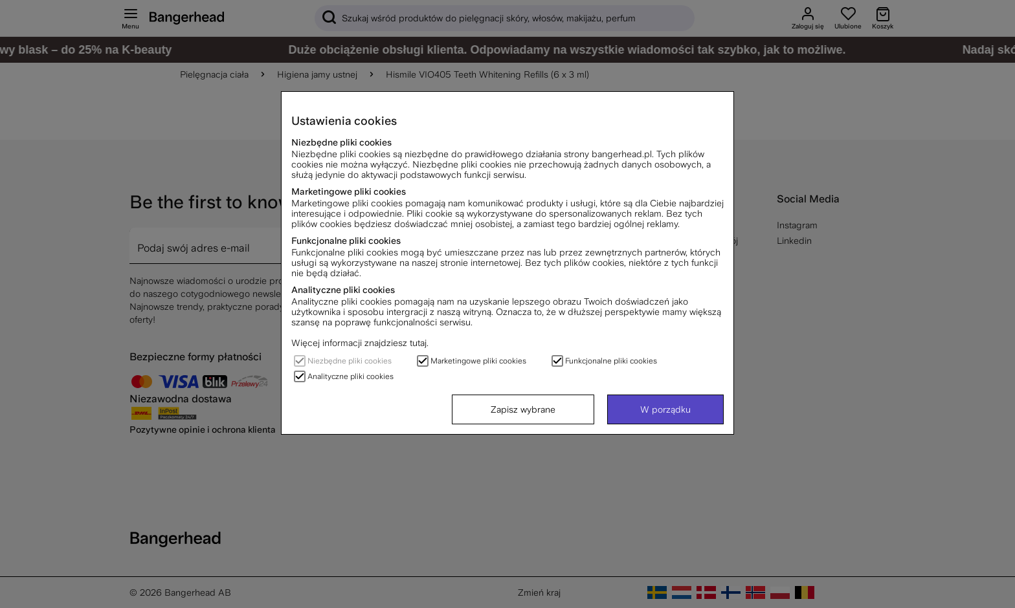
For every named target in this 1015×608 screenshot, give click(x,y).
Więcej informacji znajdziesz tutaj (359, 343)
